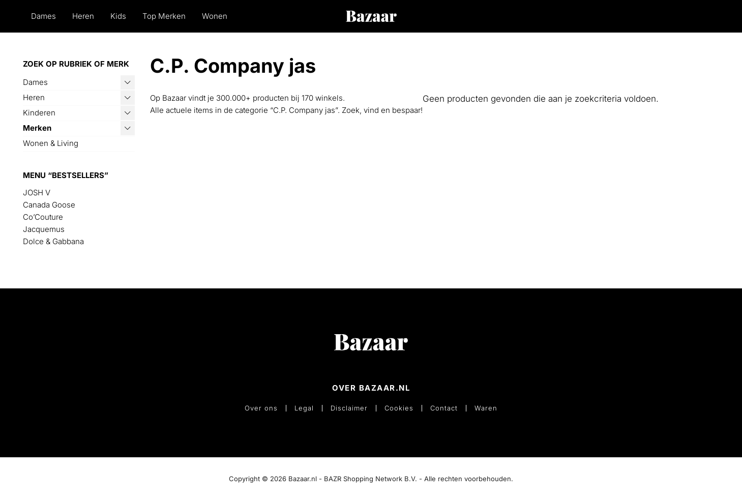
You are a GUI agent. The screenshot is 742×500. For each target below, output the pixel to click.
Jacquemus (44, 229)
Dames (43, 16)
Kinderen (39, 112)
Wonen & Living (50, 143)
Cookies (398, 408)
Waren (485, 408)
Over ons (261, 408)
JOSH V (36, 192)
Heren (83, 16)
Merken (37, 128)
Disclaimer (349, 408)
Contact (444, 408)
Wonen (214, 16)
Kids (118, 16)
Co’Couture (43, 217)
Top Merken (164, 16)
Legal (304, 408)
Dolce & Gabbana (53, 241)
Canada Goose (49, 205)
